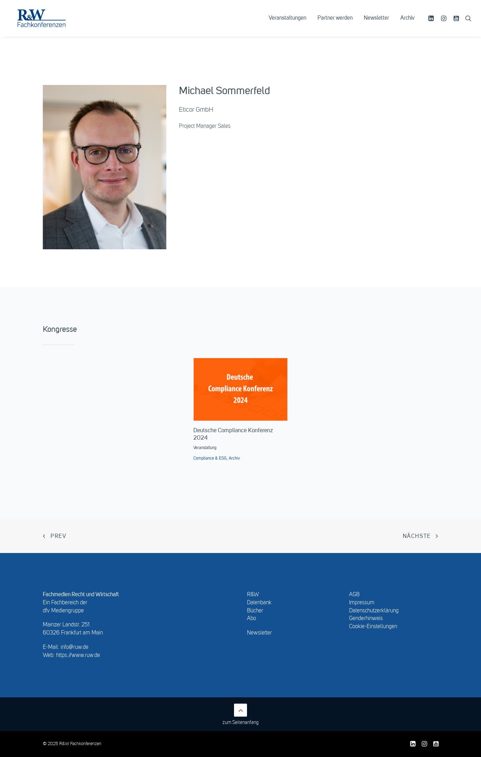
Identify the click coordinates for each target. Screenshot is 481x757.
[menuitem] (287, 23)
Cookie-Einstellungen (373, 627)
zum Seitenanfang (240, 714)
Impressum (361, 603)
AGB (354, 595)
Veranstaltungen (287, 23)
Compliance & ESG (210, 458)
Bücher (255, 611)
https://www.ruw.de (78, 655)
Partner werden (335, 23)
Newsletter (376, 23)
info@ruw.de (74, 647)
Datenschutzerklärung (374, 611)
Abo (251, 618)
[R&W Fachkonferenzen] (51, 23)
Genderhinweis (366, 618)
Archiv (407, 23)
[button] (432, 23)
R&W (253, 595)
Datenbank (259, 603)
